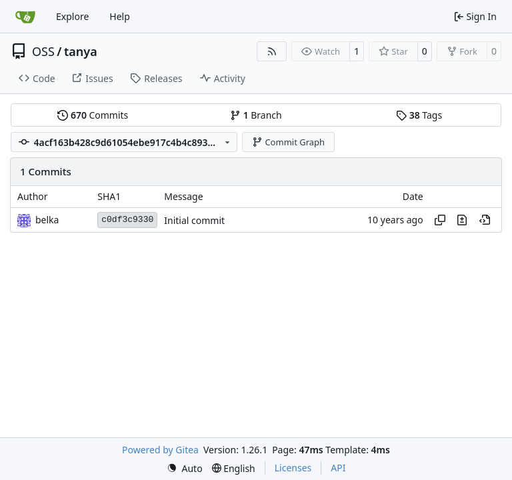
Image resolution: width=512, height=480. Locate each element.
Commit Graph (288, 142)
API (338, 467)
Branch (256, 115)
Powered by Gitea (160, 449)
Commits (92, 115)
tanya (80, 51)
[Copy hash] (440, 220)
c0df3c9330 (127, 220)
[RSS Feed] (272, 51)
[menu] (185, 468)
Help (119, 16)
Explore (72, 16)
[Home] (25, 17)
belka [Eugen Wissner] (47, 219)
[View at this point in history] (485, 220)
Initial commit (194, 220)
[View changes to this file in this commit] (462, 220)
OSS (43, 51)
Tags (419, 115)
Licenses (293, 467)
